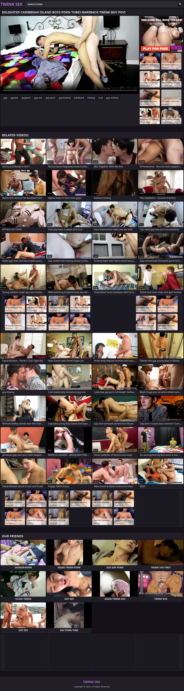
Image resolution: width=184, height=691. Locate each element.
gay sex (38, 97)
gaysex (14, 97)
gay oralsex (112, 97)
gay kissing (65, 97)
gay (5, 97)
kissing (91, 97)
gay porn (50, 97)
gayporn (26, 97)
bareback (79, 97)
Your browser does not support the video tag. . (70, 55)
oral (100, 97)
